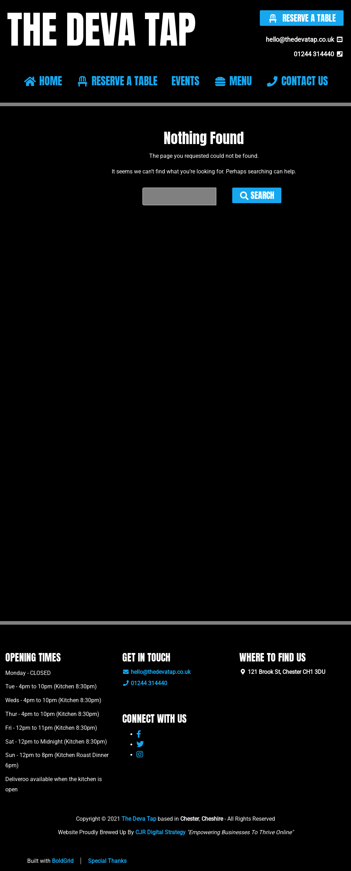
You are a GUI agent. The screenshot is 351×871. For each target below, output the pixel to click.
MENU (232, 81)
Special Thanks (107, 861)
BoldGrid (63, 861)
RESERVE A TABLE (116, 81)
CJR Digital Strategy (160, 832)
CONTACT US (296, 81)
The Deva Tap (139, 818)
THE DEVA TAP (99, 28)
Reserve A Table (302, 18)
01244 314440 (319, 54)
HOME (42, 81)
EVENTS (185, 81)
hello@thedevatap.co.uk (305, 39)
